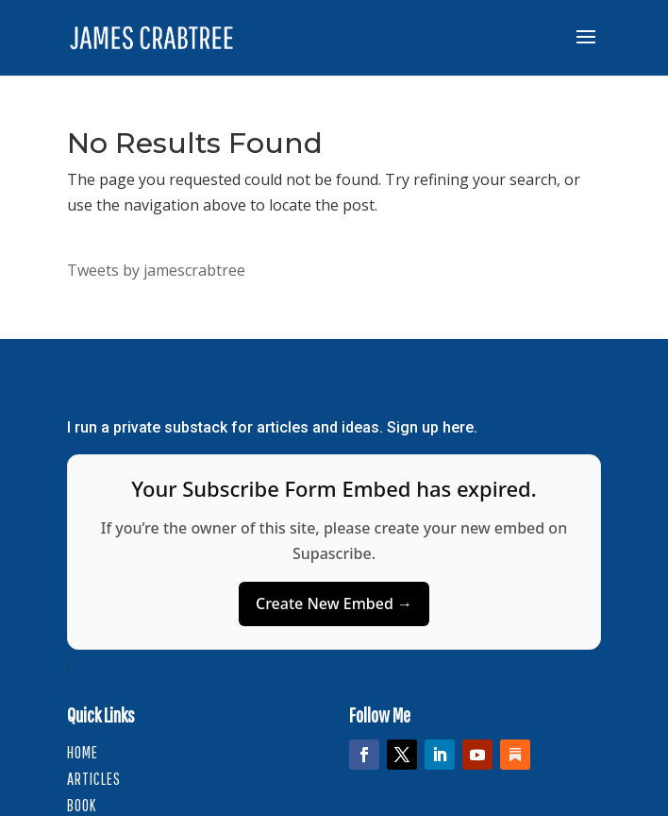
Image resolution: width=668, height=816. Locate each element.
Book (81, 805)
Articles (94, 779)
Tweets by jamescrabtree (156, 270)
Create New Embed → (334, 603)
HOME (82, 752)
